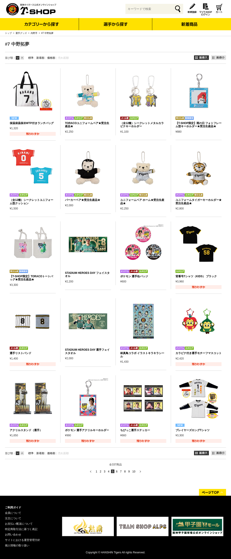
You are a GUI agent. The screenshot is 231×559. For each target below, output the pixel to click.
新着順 (40, 57)
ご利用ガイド (13, 507)
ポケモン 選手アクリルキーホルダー (87, 430)
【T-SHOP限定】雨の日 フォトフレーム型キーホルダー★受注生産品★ (199, 125)
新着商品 (189, 21)
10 (133, 471)
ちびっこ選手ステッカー (135, 430)
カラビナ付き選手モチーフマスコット (199, 353)
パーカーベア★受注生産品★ (82, 200)
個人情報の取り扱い (17, 545)
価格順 (51, 57)
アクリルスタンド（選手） (26, 430)
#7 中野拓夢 (47, 33)
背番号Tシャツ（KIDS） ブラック (196, 276)
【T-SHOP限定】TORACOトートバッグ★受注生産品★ (31, 278)
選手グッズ (21, 33)
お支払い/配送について (19, 523)
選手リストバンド (20, 353)
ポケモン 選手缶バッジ (134, 276)
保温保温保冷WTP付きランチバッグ (32, 123)
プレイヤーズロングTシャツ (193, 430)
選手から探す (115, 24)
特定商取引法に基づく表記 (21, 529)
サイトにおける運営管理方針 (22, 540)
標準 (31, 57)
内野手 (34, 33)
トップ (8, 33)
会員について (13, 512)
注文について (13, 518)
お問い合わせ (13, 534)
